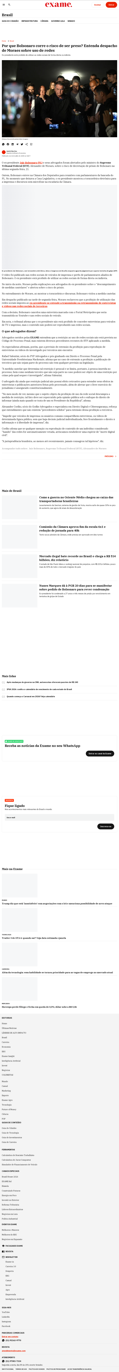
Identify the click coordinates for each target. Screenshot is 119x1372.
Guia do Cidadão (10, 21)
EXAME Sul (7, 1181)
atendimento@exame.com (14, 1351)
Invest (4, 1065)
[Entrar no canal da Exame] (100, 753)
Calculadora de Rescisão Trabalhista (18, 1155)
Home (4, 41)
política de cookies (37, 1369)
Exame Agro (7, 1100)
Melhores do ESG (9, 1234)
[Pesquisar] (9, 5)
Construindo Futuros (11, 1191)
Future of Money (9, 1109)
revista (9, 1251)
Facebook (6, 1326)
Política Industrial (10, 1219)
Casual (5, 1086)
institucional (8, 1369)
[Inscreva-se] (105, 826)
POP (3, 1119)
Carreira (5, 1042)
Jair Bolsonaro (37, 448)
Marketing (6, 1091)
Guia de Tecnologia (10, 1133)
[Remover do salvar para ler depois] (31, 144)
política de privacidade (56, 1369)
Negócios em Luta (10, 1214)
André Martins (12, 151)
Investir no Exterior (10, 1200)
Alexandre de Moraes (94, 448)
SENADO (71, 21)
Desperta (9, 800)
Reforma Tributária (10, 1205)
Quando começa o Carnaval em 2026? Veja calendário (31, 696)
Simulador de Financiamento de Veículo (19, 1164)
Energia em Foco (9, 1195)
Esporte (5, 1095)
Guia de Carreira (9, 1142)
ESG (3, 1051)
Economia (6, 1047)
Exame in (10, 1262)
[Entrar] (111, 5)
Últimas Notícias (9, 1028)
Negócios (6, 1070)
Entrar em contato (10, 1336)
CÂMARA (44, 21)
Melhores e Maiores (10, 1230)
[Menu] (4, 5)
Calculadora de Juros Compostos (16, 1160)
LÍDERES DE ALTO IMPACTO (14, 1033)
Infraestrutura (29, 21)
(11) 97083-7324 (13, 1361)
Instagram (6, 1321)
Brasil (7, 14)
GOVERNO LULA (58, 21)
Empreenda (11, 1294)
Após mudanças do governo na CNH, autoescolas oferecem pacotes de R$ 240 (42, 682)
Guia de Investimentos (12, 1137)
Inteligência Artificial (11, 1061)
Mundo (5, 1081)
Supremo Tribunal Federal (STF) (64, 448)
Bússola (5, 1186)
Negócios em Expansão (12, 1239)
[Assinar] (97, 5)
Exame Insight (8, 1056)
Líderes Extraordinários (12, 1209)
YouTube (6, 1312)
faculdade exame (14, 1246)
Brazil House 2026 (10, 1177)
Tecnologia (7, 1105)
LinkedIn (6, 1317)
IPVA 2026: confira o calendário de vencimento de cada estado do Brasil (39, 689)
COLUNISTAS (7, 1075)
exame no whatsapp (14, 741)
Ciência (5, 1114)
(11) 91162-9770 (13, 1340)
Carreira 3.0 (11, 1266)
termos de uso (21, 1369)
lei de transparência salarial (79, 1369)
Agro (8, 1290)
